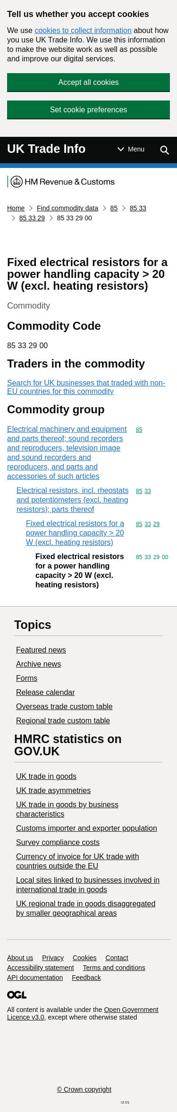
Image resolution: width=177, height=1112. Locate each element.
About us (20, 958)
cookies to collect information (82, 30)
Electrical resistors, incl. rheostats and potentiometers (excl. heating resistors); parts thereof (72, 499)
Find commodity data (67, 208)
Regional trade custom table (63, 721)
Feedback (86, 977)
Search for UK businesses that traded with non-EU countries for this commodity (86, 387)
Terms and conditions (114, 967)
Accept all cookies (88, 82)
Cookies (85, 958)
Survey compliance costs (58, 842)
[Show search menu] (164, 150)
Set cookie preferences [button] (88, 110)
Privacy (53, 958)
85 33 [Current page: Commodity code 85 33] (138, 208)
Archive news (38, 664)
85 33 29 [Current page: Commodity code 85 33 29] (32, 218)
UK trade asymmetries (53, 790)
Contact (116, 958)
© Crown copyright (84, 1089)
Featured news (41, 650)
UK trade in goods (46, 776)
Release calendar (45, 692)
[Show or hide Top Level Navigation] (131, 149)
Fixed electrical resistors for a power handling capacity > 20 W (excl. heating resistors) (75, 532)
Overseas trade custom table (64, 706)
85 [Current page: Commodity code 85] (114, 208)
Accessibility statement (40, 967)
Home (16, 208)
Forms (26, 678)
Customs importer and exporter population (86, 828)
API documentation (35, 977)
